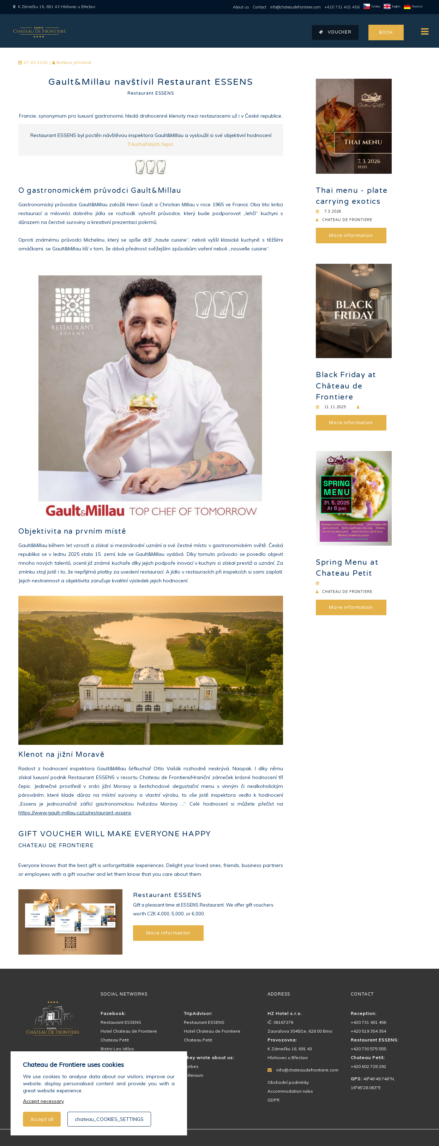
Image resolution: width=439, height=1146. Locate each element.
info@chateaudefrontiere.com (295, 7)
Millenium (193, 1075)
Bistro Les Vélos (117, 1048)
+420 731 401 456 (342, 7)
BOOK (386, 32)
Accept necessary (43, 1101)
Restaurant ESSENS (150, 93)
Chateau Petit (115, 1040)
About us (241, 7)
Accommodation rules (290, 1091)
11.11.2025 (331, 407)
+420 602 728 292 (368, 1066)
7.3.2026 (328, 211)
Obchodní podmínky (288, 1082)
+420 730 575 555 (368, 1048)
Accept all (41, 1119)
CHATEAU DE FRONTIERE (344, 220)
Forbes (191, 1066)
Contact (259, 7)
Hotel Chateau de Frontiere (129, 1031)
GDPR (273, 1100)
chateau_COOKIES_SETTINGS (109, 1119)
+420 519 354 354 (368, 1031)
